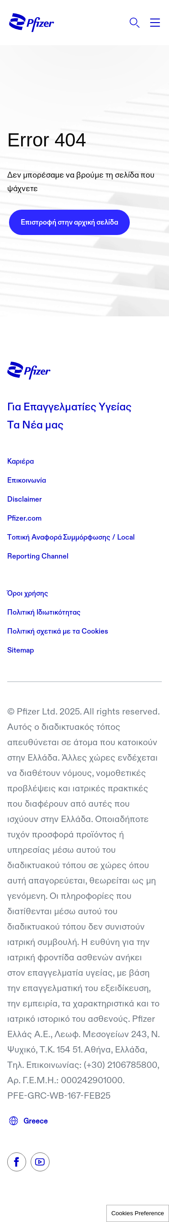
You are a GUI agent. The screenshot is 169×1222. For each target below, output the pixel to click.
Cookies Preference (137, 1213)
